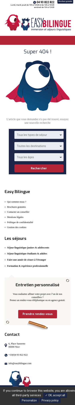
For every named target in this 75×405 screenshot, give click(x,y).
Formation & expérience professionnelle (27, 266)
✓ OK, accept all (55, 395)
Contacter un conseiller (18, 212)
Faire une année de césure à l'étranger (26, 259)
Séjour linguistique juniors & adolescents (28, 247)
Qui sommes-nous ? (16, 201)
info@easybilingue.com (20, 363)
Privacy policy (50, 400)
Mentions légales (15, 217)
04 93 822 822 (45, 2)
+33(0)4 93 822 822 (18, 354)
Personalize (29, 400)
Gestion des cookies (16, 227)
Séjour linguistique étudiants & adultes (27, 253)
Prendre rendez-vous (38, 314)
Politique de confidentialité (20, 222)
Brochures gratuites (16, 207)
